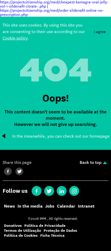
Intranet (86, 206)
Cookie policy (15, 38)
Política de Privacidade (45, 226)
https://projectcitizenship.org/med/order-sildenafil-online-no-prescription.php (52, 12)
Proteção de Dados (60, 231)
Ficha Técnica (52, 235)
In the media (30, 206)
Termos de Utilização (22, 231)
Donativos (13, 226)
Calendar (66, 206)
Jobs (49, 206)
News (9, 206)
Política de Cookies (21, 235)
